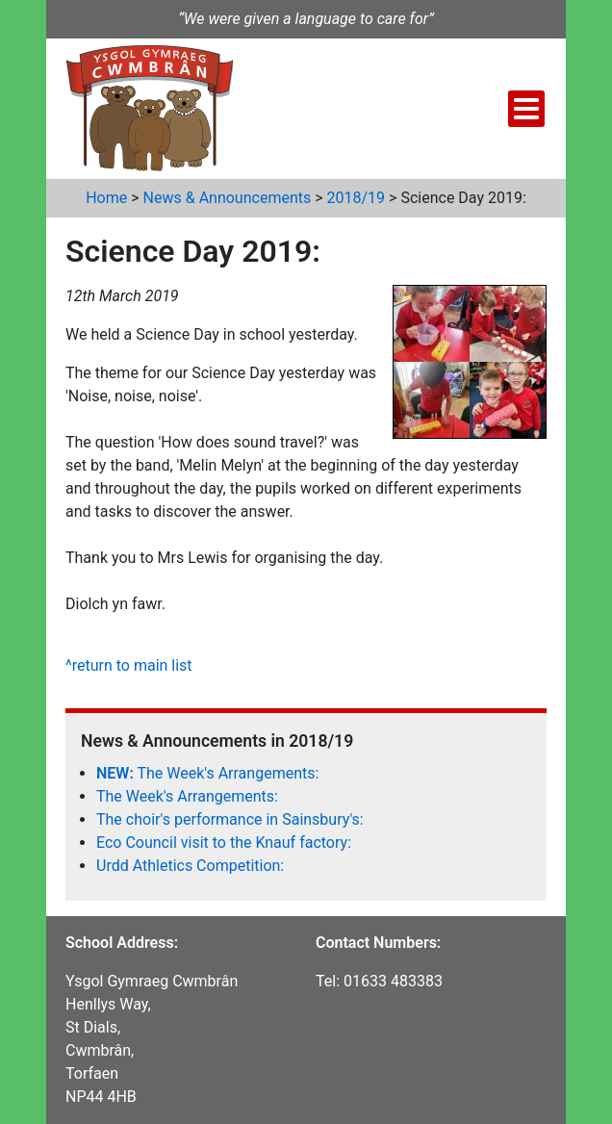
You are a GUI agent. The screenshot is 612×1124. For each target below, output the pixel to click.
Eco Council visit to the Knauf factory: (223, 842)
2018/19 (356, 198)
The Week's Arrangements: (207, 773)
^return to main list (128, 665)
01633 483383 (393, 981)
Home (106, 198)
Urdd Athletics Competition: (190, 865)
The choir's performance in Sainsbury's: (230, 819)
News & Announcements (227, 198)
